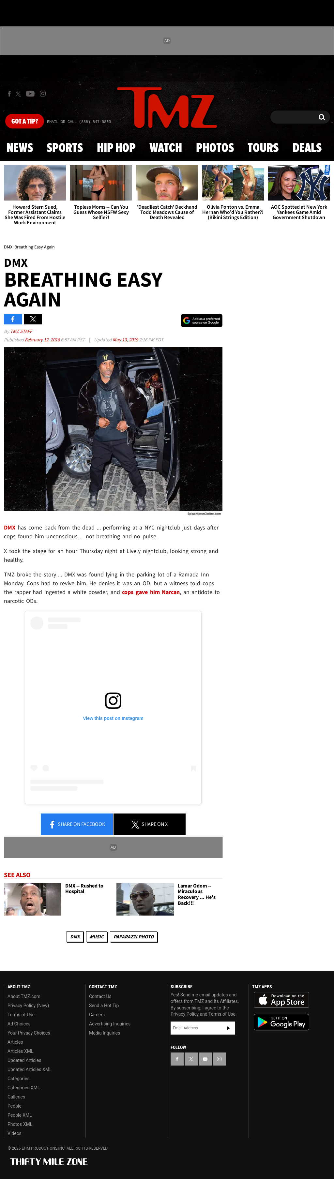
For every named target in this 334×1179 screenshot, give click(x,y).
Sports (65, 148)
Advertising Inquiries (109, 1023)
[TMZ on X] (19, 93)
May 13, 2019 (126, 339)
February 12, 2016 (43, 339)
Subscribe (228, 1028)
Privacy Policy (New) (28, 1005)
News (20, 148)
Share (76, 824)
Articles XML (21, 1051)
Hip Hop (116, 148)
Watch (165, 148)
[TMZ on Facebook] (9, 93)
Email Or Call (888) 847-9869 (79, 122)
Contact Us (100, 996)
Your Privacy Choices (29, 1033)
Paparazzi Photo (134, 936)
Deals (307, 148)
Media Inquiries (104, 1033)
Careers (97, 1014)
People (15, 1106)
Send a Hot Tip (104, 1005)
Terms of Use (21, 1014)
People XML (20, 1115)
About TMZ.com (24, 996)
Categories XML (24, 1087)
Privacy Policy (185, 1014)
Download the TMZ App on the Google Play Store (281, 1022)
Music (97, 936)
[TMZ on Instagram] (42, 93)
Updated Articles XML (30, 1069)
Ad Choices (19, 1023)
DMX (75, 936)
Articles (15, 1042)
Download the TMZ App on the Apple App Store (281, 1000)
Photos (215, 148)
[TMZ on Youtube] (30, 93)
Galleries (16, 1096)
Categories (18, 1078)
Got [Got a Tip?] (24, 121)
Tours (263, 148)
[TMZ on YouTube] (205, 1059)
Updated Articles (24, 1060)
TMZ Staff (21, 331)
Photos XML (20, 1124)
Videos (15, 1133)
